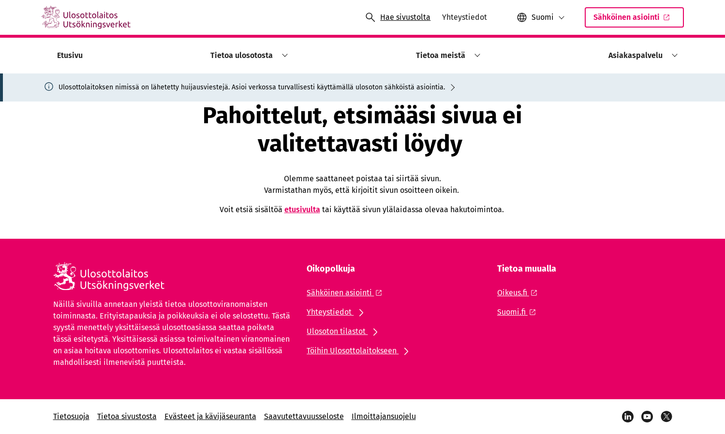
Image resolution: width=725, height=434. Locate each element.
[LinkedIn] (628, 416)
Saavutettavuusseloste (304, 416)
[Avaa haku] (397, 17)
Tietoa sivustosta (127, 416)
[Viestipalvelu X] (666, 416)
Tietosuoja (71, 416)
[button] (540, 17)
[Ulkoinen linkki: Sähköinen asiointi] (347, 292)
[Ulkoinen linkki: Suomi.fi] (519, 312)
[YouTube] (647, 416)
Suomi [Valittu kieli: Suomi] (543, 17)
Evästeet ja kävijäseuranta (210, 416)
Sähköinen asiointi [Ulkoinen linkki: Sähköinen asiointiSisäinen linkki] (632, 20)
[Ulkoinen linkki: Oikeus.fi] (520, 292)
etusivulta (302, 209)
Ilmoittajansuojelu (384, 416)
